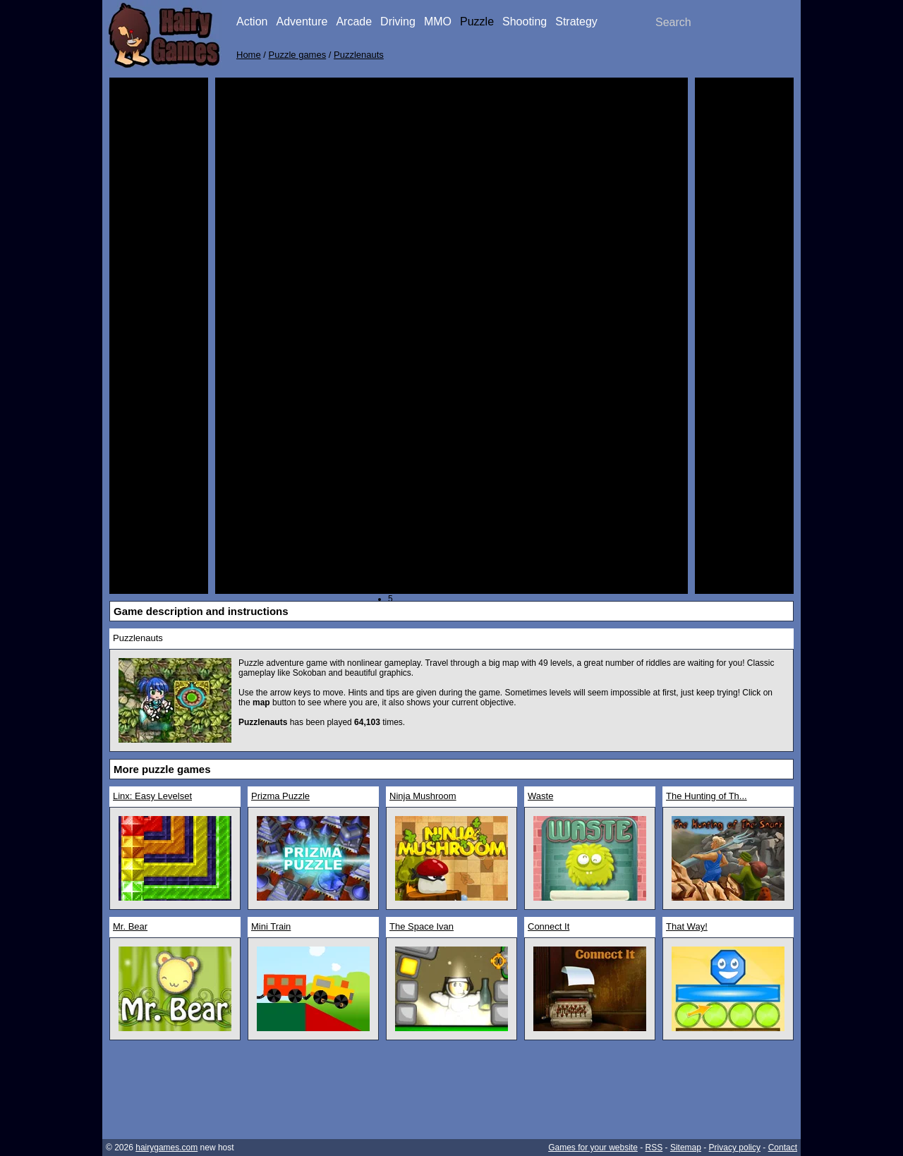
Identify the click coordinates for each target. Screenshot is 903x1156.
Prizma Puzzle (280, 796)
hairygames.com (166, 1147)
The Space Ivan (421, 926)
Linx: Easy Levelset (152, 796)
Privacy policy (734, 1147)
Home (248, 54)
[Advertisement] (158, 296)
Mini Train (271, 926)
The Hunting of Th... (706, 796)
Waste (540, 796)
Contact (782, 1147)
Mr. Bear (130, 926)
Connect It (548, 926)
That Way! (687, 926)
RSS (654, 1147)
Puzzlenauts (359, 54)
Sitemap (685, 1147)
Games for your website (593, 1147)
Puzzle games (298, 54)
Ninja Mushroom (422, 796)
